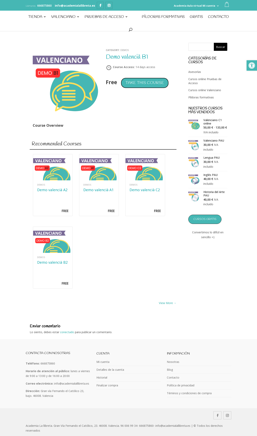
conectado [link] (67, 332)
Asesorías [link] (194, 72)
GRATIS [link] (196, 17)
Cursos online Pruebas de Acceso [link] (204, 81)
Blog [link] (170, 370)
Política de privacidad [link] (180, 385)
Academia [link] (180, 5)
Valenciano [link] (63, 17)
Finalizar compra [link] (107, 385)
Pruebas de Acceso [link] (104, 17)
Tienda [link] (35, 17)
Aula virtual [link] (194, 5)
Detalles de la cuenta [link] (110, 370)
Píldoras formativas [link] (201, 97)
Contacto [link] (218, 17)
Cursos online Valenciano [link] (204, 90)
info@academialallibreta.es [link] (71, 383)
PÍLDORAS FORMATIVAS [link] (163, 17)
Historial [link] (101, 377)
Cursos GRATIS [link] (204, 219)
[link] (252, 65)
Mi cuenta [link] (209, 5)
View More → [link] (167, 303)
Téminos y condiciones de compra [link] (189, 393)
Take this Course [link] (144, 83)
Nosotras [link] (173, 362)
